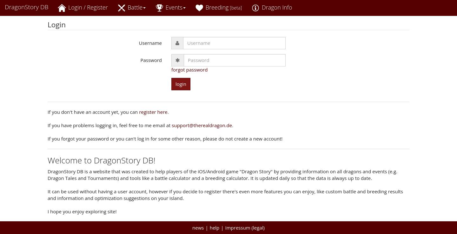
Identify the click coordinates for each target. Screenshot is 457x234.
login (181, 84)
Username (150, 43)
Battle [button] (131, 7)
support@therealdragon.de (202, 125)
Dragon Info (271, 7)
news (198, 227)
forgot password (189, 69)
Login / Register (83, 7)
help (215, 227)
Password (151, 60)
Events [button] (170, 7)
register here (153, 112)
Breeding (218, 7)
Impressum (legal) (245, 227)
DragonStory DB (26, 7)
